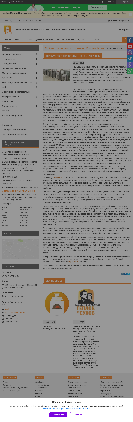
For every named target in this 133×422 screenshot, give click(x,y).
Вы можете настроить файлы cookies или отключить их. (65, 409)
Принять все (58, 415)
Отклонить (78, 415)
